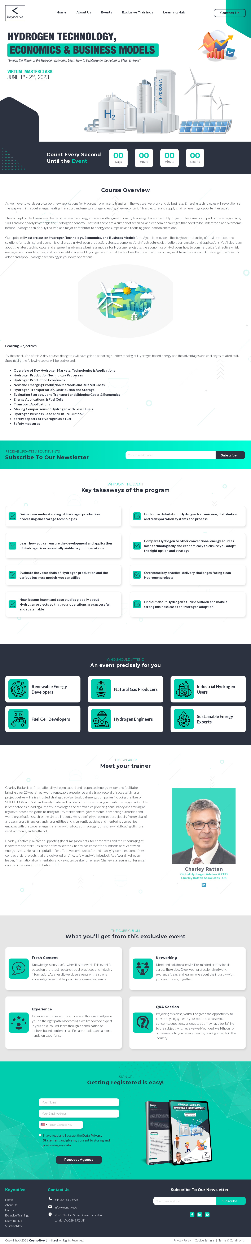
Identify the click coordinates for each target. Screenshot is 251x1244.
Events (9, 1210)
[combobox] (44, 1124)
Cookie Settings (205, 1240)
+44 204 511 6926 (66, 1199)
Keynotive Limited (43, 1240)
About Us (11, 1205)
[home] (15, 13)
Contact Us (229, 13)
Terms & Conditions (231, 1240)
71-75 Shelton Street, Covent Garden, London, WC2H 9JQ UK (78, 1217)
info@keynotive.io (65, 1207)
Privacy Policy (182, 1240)
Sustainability (13, 1226)
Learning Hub (13, 1220)
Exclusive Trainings (17, 1215)
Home (9, 1199)
